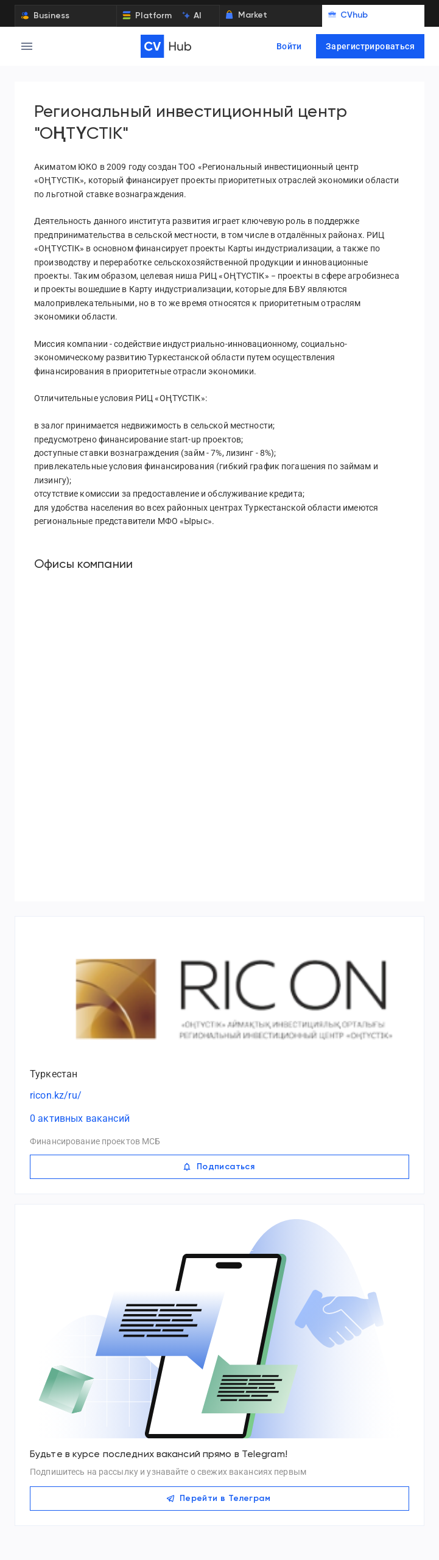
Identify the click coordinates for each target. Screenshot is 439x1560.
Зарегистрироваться (370, 46)
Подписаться (219, 1166)
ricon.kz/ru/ (56, 1095)
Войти (289, 46)
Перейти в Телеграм (219, 1498)
